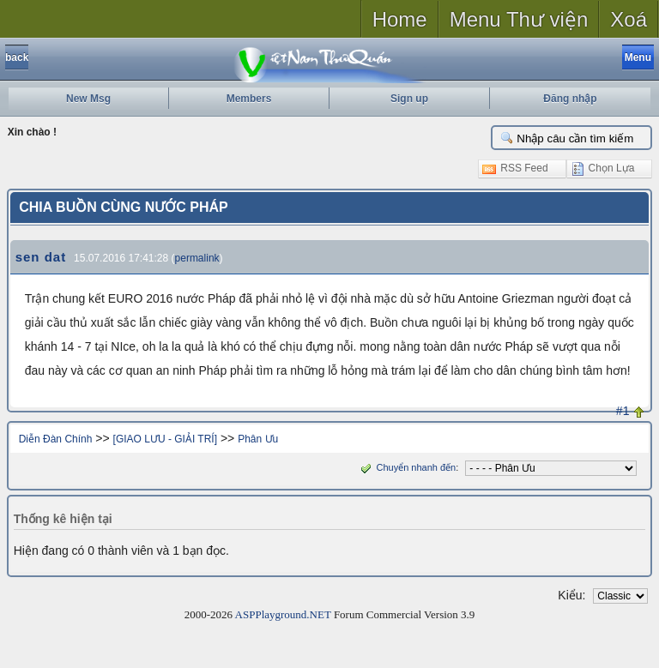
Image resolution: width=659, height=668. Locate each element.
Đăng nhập (569, 99)
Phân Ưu (258, 439)
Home (399, 19)
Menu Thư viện (519, 19)
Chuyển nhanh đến (406, 467)
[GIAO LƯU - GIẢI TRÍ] (165, 439)
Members (249, 99)
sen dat (41, 257)
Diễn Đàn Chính (56, 439)
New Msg (88, 99)
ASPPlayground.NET (283, 614)
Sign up (409, 99)
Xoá (628, 19)
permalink (197, 258)
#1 (623, 411)
